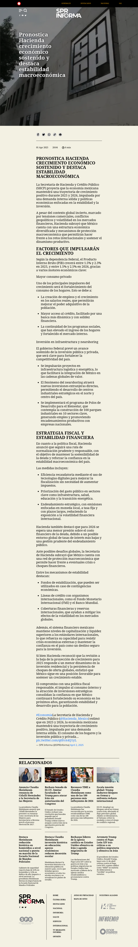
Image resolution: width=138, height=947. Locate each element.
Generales (77, 3)
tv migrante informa (59, 931)
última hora (59, 899)
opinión (57, 936)
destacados (59, 904)
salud (56, 917)
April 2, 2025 (76, 745)
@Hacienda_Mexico (74, 719)
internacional (60, 925)
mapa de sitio (80, 899)
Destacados (97, 3)
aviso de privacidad (84, 895)
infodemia (58, 912)
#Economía (44, 715)
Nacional (116, 3)
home (55, 895)
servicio (57, 921)
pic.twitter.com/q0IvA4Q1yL (56, 740)
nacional (57, 908)
